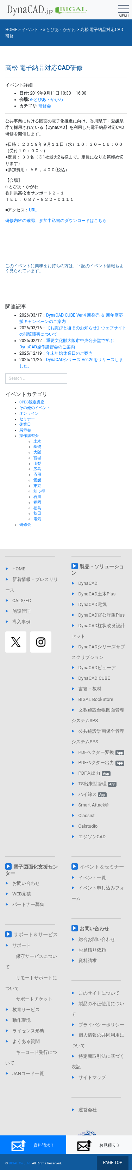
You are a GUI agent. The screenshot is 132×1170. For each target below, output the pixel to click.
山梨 (37, 463)
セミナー (27, 419)
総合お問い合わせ (96, 939)
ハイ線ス (92, 794)
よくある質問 (26, 1041)
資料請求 (87, 960)
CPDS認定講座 (31, 402)
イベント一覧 (92, 877)
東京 (37, 486)
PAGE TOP (112, 1162)
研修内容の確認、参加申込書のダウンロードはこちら (56, 220)
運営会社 (87, 1109)
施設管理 (21, 611)
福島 (37, 508)
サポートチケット (34, 999)
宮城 (37, 458)
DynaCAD (88, 583)
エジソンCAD (92, 836)
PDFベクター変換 (101, 752)
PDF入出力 (94, 773)
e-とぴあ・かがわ (46, 99)
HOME (18, 568)
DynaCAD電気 (92, 604)
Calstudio (88, 826)
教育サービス (26, 1009)
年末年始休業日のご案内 (69, 353)
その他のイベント (34, 408)
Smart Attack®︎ (93, 805)
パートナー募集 (28, 904)
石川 (37, 496)
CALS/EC (21, 600)
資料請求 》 (33, 1145)
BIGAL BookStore (95, 699)
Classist (86, 815)
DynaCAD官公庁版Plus (101, 615)
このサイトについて (99, 993)
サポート (21, 945)
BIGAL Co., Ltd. (20, 1163)
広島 (37, 469)
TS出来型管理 (97, 783)
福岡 (37, 502)
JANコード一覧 (28, 1073)
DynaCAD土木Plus (97, 593)
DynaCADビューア (97, 667)
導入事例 (21, 621)
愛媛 (37, 480)
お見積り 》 (98, 1145)
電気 (37, 519)
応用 (37, 474)
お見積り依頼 (92, 950)
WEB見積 (21, 893)
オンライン (29, 413)
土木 (37, 441)
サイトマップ (92, 1077)
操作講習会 (29, 435)
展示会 (25, 430)
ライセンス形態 (28, 1030)
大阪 (37, 452)
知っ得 (39, 491)
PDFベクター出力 (101, 762)
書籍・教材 (89, 688)
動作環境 (21, 1020)
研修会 (44, 105)
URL (33, 210)
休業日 (25, 424)
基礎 (37, 446)
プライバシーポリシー (101, 1024)
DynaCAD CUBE (94, 678)
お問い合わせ (26, 883)
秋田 (37, 513)
